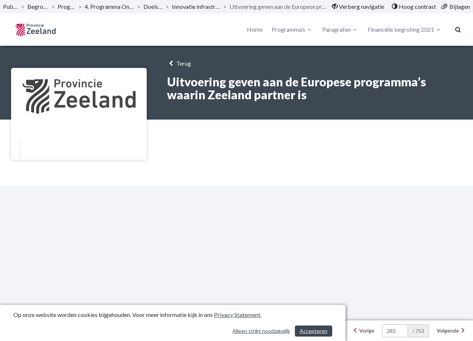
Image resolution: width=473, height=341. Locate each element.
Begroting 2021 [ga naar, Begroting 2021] (37, 6)
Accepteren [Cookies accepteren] (313, 331)
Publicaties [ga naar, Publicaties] (10, 6)
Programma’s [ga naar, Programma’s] (66, 6)
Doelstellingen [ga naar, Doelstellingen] (153, 6)
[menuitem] (358, 6)
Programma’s (292, 29)
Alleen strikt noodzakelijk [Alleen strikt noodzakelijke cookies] (261, 331)
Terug (179, 63)
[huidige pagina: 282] (395, 330)
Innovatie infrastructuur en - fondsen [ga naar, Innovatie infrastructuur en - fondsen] (196, 6)
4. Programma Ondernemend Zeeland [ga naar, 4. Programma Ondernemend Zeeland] (110, 6)
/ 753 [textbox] (418, 331)
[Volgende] (451, 330)
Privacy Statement (237, 314)
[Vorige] (363, 330)
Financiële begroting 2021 (405, 29)
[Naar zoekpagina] (458, 29)
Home (255, 29)
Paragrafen (340, 29)
